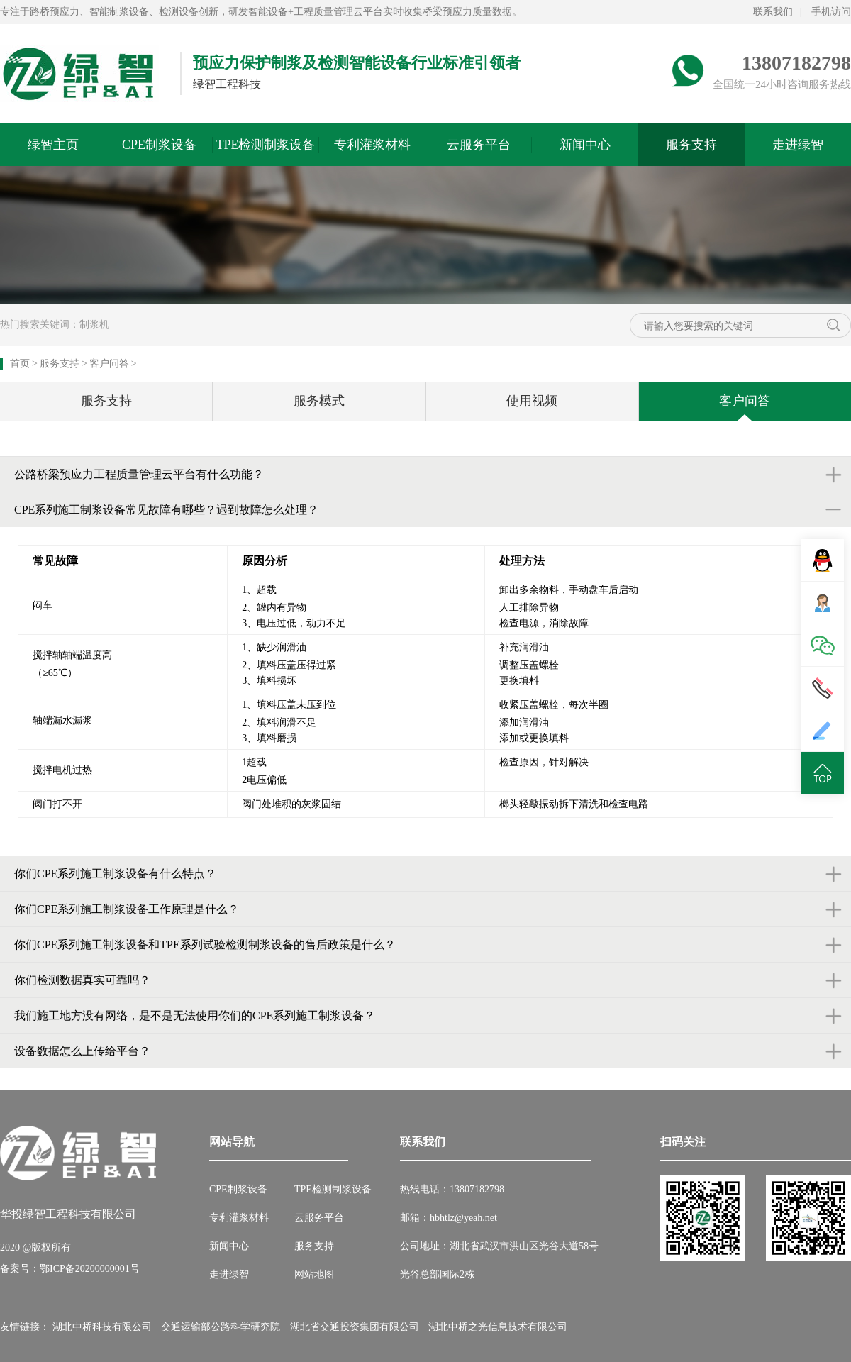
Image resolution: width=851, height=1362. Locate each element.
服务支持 (691, 145)
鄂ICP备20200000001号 (90, 1268)
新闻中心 (585, 145)
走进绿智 (797, 145)
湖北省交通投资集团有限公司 (354, 1327)
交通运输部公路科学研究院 (220, 1327)
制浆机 (94, 324)
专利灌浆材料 (372, 145)
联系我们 (773, 11)
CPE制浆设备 (159, 145)
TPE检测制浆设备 (265, 145)
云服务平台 (479, 145)
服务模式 (319, 401)
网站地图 (314, 1274)
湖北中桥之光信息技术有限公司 (497, 1327)
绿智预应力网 (79, 73)
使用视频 (531, 401)
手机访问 (831, 11)
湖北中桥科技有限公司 (102, 1327)
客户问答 (109, 363)
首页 (20, 363)
